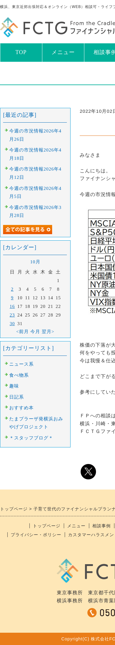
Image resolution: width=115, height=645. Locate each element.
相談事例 (101, 525)
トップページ (46, 525)
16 (12, 306)
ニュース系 (21, 364)
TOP (21, 52)
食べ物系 (19, 375)
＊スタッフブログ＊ (31, 437)
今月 (35, 331)
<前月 (22, 331)
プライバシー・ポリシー (36, 534)
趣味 (14, 385)
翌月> (48, 331)
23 (12, 315)
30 (12, 323)
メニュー (63, 52)
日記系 (16, 397)
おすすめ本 (21, 407)
